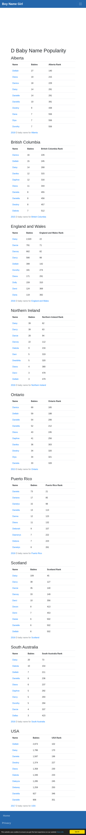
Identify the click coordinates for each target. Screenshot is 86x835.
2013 (13, 469)
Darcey (15, 251)
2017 (13, 806)
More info (60, 832)
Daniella (16, 102)
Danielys (16, 547)
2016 (13, 301)
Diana (15, 77)
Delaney (16, 787)
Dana (14, 114)
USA (33, 806)
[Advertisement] (43, 27)
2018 (13, 133)
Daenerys (16, 535)
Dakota (15, 211)
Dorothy (16, 126)
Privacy (6, 823)
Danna (15, 516)
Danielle (16, 95)
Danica (15, 83)
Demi (14, 289)
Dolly (14, 282)
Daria (14, 295)
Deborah (16, 529)
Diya (14, 120)
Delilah (15, 71)
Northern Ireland (38, 385)
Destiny (15, 108)
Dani (14, 354)
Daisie (15, 619)
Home (6, 815)
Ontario (34, 469)
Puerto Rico (36, 553)
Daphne (16, 180)
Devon (15, 607)
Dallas (15, 715)
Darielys (16, 504)
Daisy (15, 89)
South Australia (38, 722)
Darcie (15, 245)
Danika (15, 173)
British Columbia (38, 217)
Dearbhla (16, 360)
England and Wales (40, 301)
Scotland (35, 637)
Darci (14, 373)
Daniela (15, 192)
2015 (13, 217)
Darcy (15, 258)
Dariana (16, 498)
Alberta (34, 133)
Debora (15, 541)
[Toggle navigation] (80, 3)
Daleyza (16, 781)
